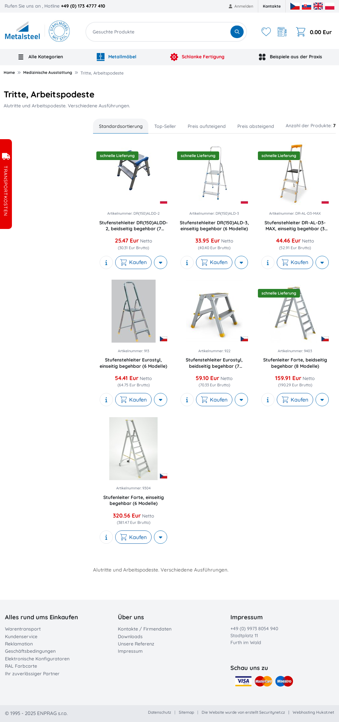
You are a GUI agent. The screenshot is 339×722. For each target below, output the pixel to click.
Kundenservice (21, 636)
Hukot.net (325, 712)
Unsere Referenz (136, 644)
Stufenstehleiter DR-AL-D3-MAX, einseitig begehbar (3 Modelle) (295, 226)
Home (9, 72)
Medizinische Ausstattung (47, 72)
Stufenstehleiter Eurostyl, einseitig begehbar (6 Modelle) (133, 363)
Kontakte (272, 6)
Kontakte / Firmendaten (144, 629)
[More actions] (160, 262)
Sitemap (186, 712)
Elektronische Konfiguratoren (37, 659)
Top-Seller (165, 126)
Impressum (130, 651)
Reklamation (19, 644)
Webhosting (304, 712)
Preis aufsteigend (207, 126)
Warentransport (23, 629)
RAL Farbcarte (21, 666)
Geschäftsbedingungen (30, 651)
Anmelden (241, 6)
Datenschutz (159, 712)
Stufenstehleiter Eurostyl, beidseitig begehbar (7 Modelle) (214, 363)
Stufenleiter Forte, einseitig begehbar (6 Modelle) (133, 500)
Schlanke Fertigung (197, 57)
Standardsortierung (121, 126)
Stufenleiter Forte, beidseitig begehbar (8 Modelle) (295, 363)
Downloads (130, 636)
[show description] (106, 262)
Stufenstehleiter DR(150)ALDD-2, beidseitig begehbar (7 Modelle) (133, 226)
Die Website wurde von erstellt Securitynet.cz (243, 712)
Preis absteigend (255, 126)
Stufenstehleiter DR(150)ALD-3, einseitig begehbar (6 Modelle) (214, 226)
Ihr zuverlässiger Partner (32, 674)
